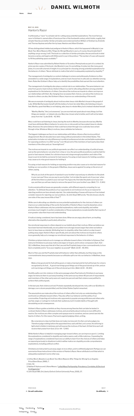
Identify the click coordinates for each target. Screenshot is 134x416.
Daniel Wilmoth (75, 7)
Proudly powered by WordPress (69, 409)
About (30, 13)
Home (21, 13)
